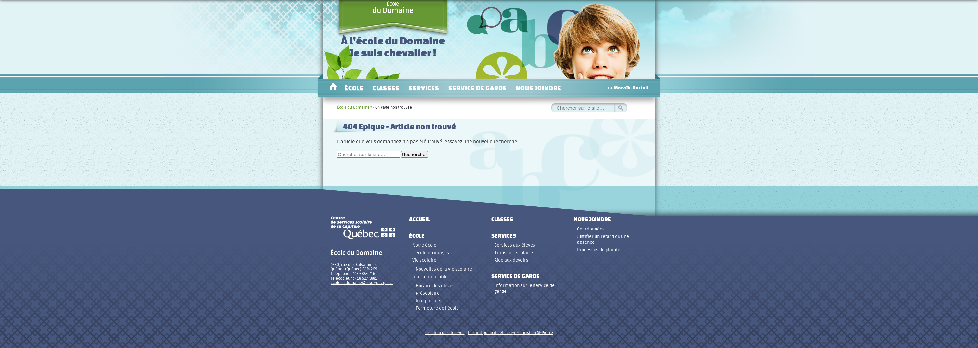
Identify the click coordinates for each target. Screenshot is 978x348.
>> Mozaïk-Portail (628, 87)
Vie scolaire (424, 260)
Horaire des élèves (435, 286)
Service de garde (477, 88)
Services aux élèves (515, 245)
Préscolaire (428, 293)
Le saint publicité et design (492, 332)
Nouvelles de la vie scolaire (444, 269)
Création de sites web (445, 332)
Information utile (430, 277)
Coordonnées (591, 229)
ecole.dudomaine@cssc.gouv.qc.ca (362, 282)
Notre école (424, 245)
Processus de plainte (598, 250)
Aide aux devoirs (511, 260)
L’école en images (430, 252)
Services (424, 88)
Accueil (333, 88)
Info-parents (428, 301)
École (393, 8)
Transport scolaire (514, 252)
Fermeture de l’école (437, 308)
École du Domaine (353, 107)
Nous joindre (538, 88)
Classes (386, 88)
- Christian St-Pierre (534, 332)
